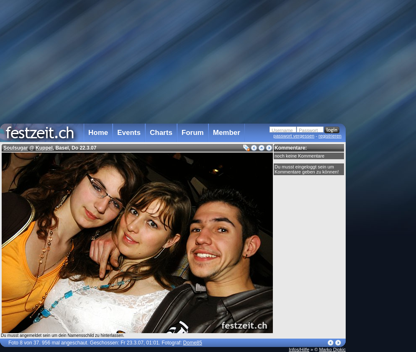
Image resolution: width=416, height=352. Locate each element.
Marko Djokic (332, 349)
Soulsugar (15, 148)
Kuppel (44, 148)
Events (129, 133)
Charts (161, 133)
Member (226, 133)
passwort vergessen (293, 135)
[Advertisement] (382, 169)
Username (282, 130)
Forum (193, 133)
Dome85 (192, 343)
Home (98, 133)
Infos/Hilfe (299, 349)
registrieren (330, 135)
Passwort (308, 130)
